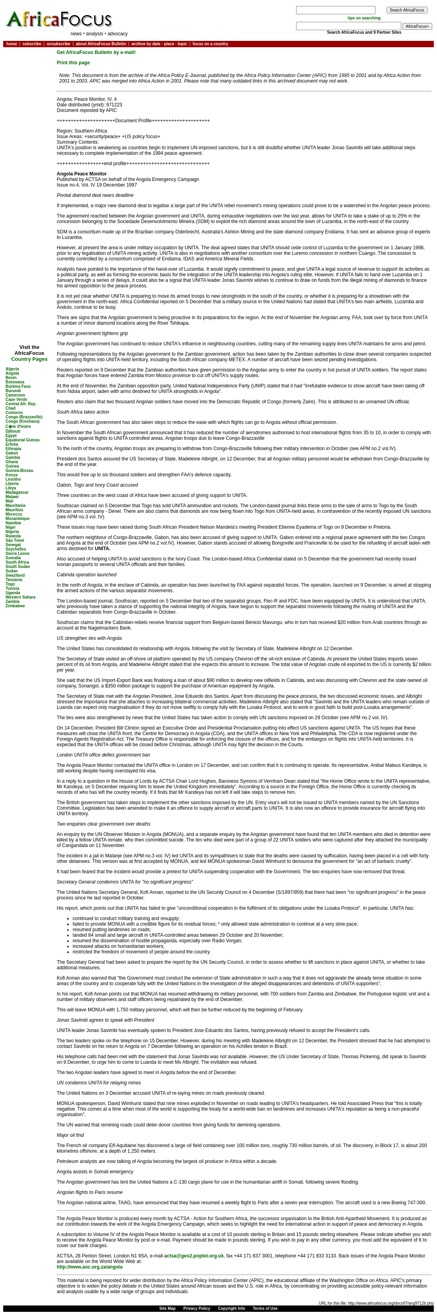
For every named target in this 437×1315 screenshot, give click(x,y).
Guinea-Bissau (19, 470)
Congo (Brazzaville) (24, 417)
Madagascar (17, 492)
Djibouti (13, 431)
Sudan (12, 571)
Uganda (13, 593)
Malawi (12, 497)
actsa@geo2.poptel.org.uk (194, 1256)
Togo (10, 584)
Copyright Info (231, 1308)
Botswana (15, 382)
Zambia (12, 601)
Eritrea (12, 444)
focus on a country (210, 44)
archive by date (145, 44)
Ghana (12, 462)
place (169, 44)
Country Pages (29, 359)
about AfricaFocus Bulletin (101, 44)
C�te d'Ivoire (18, 426)
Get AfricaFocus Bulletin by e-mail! (96, 52)
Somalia (13, 558)
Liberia (12, 483)
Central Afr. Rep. (21, 404)
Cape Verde (16, 399)
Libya (11, 488)
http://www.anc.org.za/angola (90, 1267)
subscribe (32, 44)
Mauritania (15, 505)
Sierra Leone (18, 553)
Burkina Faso (18, 386)
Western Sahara (20, 597)
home (11, 44)
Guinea (12, 466)
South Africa (17, 562)
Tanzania (14, 580)
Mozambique (18, 518)
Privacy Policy (196, 1308)
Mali (9, 501)
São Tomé (15, 540)
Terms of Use (265, 1308)
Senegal (13, 545)
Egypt (11, 435)
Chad (10, 408)
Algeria (12, 369)
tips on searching (364, 18)
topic (182, 44)
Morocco (14, 514)
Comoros (14, 412)
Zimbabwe (15, 606)
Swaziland (15, 575)
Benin (11, 377)
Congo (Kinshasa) (23, 421)
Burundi (13, 391)
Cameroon (15, 395)
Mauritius (14, 510)
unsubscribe (58, 44)
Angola (12, 373)
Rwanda (13, 536)
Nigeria (12, 531)
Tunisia (12, 588)
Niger (11, 527)
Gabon (12, 453)
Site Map (167, 1308)
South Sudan (18, 566)
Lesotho (13, 479)
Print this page (73, 62)
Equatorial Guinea (23, 440)
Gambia (13, 457)
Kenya (11, 475)
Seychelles (16, 549)
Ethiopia (13, 449)
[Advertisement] (29, 73)
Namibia (13, 523)
